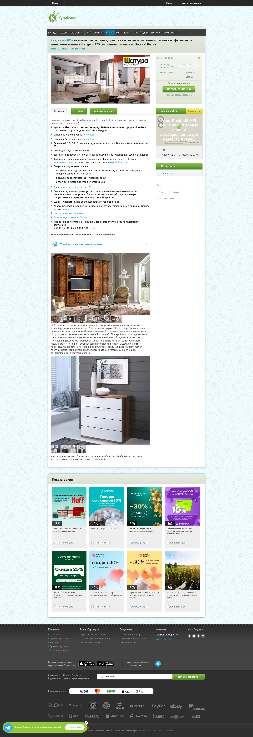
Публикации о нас (59, 638)
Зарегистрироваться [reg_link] (191, 3)
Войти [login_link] (169, 3)
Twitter (198, 636)
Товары (110, 32)
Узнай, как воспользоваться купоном (81, 244)
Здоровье (156, 32)
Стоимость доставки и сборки (70, 217)
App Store (86, 663)
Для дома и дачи (166, 198)
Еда (55, 32)
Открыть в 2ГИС (193, 142)
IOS (98, 120)
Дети (146, 32)
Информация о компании (68, 213)
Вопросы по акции (103, 111)
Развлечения (77, 32)
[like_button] (196, 58)
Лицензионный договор (133, 638)
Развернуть (194, 111)
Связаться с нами (164, 638)
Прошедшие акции (90, 642)
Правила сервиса (58, 646)
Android (110, 120)
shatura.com (167, 173)
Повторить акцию (179, 89)
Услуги (128, 32)
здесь (70, 209)
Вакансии (54, 642)
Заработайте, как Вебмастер (95, 638)
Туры (119, 32)
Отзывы (79, 111)
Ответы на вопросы (59, 650)
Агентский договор (131, 634)
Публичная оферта (130, 642)
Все (49, 32)
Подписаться (75, 727)
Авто (88, 32)
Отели (138, 32)
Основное (59, 111)
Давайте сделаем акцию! (93, 634)
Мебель (162, 192)
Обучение (98, 32)
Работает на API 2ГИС (175, 141)
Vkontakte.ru (194, 636)
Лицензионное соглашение (174, 143)
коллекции (89, 134)
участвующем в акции (66, 162)
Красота (64, 32)
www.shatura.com (118, 162)
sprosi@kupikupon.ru (167, 634)
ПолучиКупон (170, 32)
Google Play (105, 663)
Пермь (55, 3)
